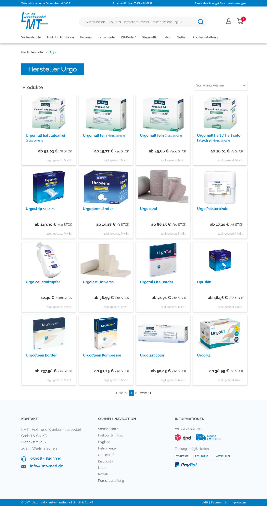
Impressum (238, 502)
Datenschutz (219, 502)
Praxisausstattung (205, 37)
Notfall (182, 37)
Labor (167, 37)
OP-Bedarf (128, 37)
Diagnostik (149, 37)
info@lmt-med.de (46, 466)
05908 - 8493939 (143, 3)
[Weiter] (145, 393)
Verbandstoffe (31, 37)
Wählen (220, 85)
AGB (205, 502)
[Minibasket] (240, 21)
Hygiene (86, 37)
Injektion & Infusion (60, 37)
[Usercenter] (229, 21)
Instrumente (106, 37)
